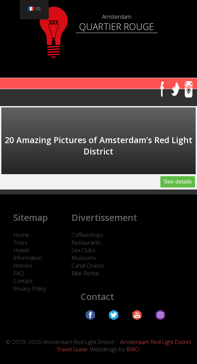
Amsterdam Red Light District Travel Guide (124, 345)
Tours (20, 242)
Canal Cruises (88, 265)
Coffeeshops (87, 235)
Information (27, 258)
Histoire (23, 265)
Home (21, 235)
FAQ (18, 273)
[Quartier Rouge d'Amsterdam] (98, 3)
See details (178, 181)
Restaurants (86, 242)
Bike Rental (85, 273)
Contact (22, 281)
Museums (83, 258)
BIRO (132, 349)
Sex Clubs (83, 250)
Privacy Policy (29, 288)
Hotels (21, 250)
